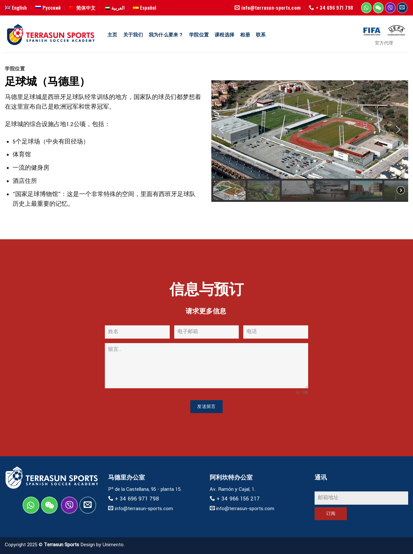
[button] (221, 129)
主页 (112, 34)
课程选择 (224, 34)
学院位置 (199, 34)
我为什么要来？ (166, 34)
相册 (245, 34)
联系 (261, 34)
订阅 (331, 514)
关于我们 (133, 34)
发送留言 (206, 407)
